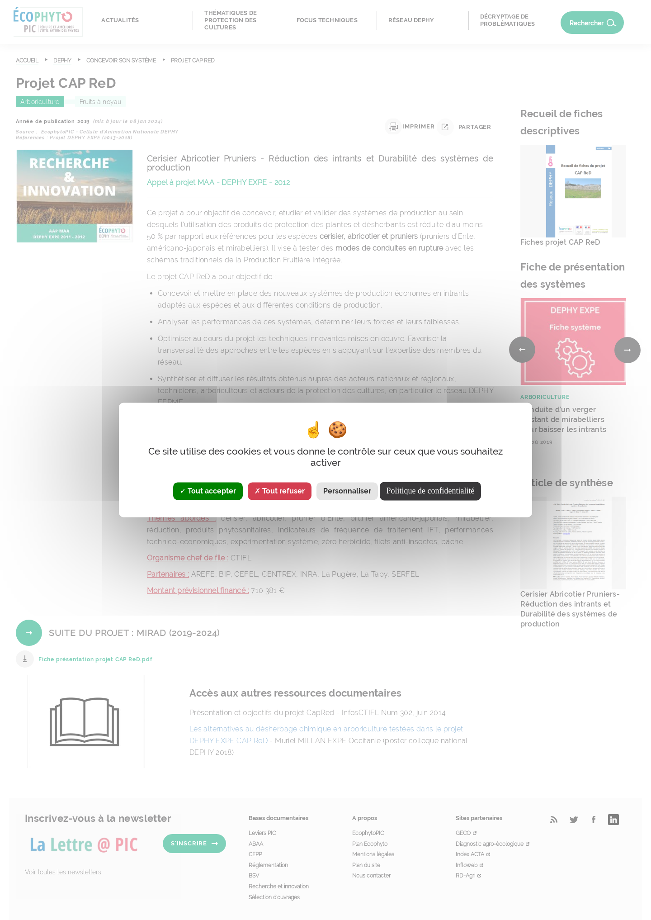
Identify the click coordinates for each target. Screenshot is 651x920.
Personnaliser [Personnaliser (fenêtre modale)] (347, 491)
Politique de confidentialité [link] (431, 490)
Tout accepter (208, 491)
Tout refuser (280, 491)
